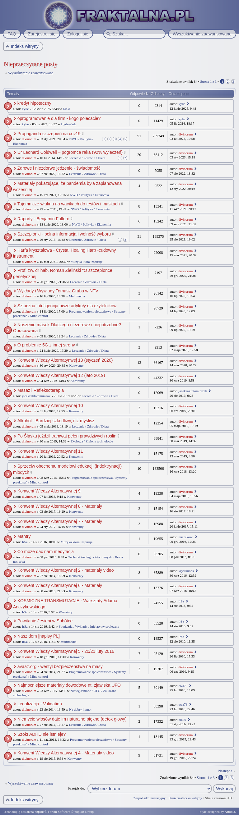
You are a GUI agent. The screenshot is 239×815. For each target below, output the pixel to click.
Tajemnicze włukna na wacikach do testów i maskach (68, 203)
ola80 (182, 719)
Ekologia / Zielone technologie (92, 441)
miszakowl (185, 537)
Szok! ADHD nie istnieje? (41, 734)
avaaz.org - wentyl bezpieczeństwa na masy (60, 666)
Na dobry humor (80, 709)
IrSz (24, 542)
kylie (25, 109)
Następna (225, 771)
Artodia (230, 811)
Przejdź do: (76, 788)
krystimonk (186, 571)
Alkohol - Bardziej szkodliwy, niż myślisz (55, 420)
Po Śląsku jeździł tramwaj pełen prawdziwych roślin (66, 435)
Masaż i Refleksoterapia (40, 390)
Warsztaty (66, 612)
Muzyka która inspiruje (87, 261)
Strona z (208, 81)
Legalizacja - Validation (39, 703)
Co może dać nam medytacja (45, 551)
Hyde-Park (68, 124)
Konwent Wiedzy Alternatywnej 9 (49, 490)
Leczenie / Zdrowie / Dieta (86, 158)
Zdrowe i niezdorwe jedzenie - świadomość (59, 168)
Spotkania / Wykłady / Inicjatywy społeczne (89, 626)
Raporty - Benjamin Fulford (43, 218)
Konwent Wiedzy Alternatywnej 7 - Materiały (59, 521)
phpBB (39, 811)
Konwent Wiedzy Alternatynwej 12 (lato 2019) (61, 375)
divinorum (29, 139)
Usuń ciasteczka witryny (185, 798)
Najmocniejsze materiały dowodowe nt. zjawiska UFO (69, 685)
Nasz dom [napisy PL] (38, 636)
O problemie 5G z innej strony (46, 344)
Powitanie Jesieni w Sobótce (45, 620)
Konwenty (76, 365)
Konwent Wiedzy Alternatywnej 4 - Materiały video (65, 752)
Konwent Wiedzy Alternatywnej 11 (50, 451)
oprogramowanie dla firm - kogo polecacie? (59, 118)
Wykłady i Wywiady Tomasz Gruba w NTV (57, 290)
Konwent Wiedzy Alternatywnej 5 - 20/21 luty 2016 (65, 651)
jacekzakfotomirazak (36, 396)
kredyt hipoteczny (34, 103)
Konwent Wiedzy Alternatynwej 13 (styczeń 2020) (65, 360)
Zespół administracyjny (150, 798)
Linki (66, 109)
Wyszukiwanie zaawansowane (31, 73)
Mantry (24, 536)
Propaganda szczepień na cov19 (49, 133)
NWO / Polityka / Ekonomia (89, 195)
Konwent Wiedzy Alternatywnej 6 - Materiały (59, 585)
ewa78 (182, 686)
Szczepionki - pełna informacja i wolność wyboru (64, 233)
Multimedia (77, 296)
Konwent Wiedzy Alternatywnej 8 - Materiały (59, 506)
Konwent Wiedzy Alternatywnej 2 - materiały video (65, 570)
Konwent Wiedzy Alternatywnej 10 (50, 405)
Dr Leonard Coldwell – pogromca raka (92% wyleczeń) (70, 152)
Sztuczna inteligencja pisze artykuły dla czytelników (66, 305)
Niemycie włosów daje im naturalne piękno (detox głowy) (72, 719)
